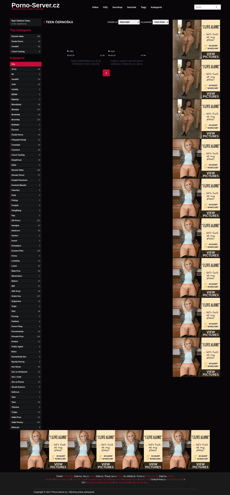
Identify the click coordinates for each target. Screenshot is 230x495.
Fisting (26, 200)
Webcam (26, 427)
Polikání (26, 321)
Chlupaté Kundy (26, 140)
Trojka (26, 412)
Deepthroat (26, 160)
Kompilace (26, 246)
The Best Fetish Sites (97, 479)
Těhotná (26, 407)
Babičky (26, 99)
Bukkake (26, 125)
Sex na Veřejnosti (26, 372)
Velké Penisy (26, 422)
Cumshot (26, 150)
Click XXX (144, 479)
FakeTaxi (26, 190)
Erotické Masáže (26, 185)
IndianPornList (131, 479)
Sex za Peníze (26, 382)
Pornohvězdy (26, 331)
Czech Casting (26, 51)
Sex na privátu (122, 482)
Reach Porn (116, 479)
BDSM (26, 94)
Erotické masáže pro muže (100, 482)
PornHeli (49, 479)
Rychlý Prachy (26, 362)
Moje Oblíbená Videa (26, 22)
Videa (95, 7)
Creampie (26, 145)
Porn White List (62, 479)
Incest (26, 241)
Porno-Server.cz (36, 7)
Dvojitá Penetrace (26, 180)
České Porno (26, 41)
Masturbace (26, 276)
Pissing (26, 316)
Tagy (143, 7)
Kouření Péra (26, 251)
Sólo (26, 397)
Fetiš (26, 195)
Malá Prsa (26, 271)
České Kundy (151, 476)
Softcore (26, 392)
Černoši (26, 130)
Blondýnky (26, 104)
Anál (26, 84)
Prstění (26, 342)
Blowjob (26, 109)
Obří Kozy (26, 291)
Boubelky (26, 115)
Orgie (26, 306)
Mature (26, 281)
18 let (26, 69)
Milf (26, 286)
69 (26, 74)
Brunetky (26, 120)
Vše (13, 64)
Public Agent (26, 347)
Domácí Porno (26, 175)
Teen (26, 402)
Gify (105, 7)
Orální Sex (26, 296)
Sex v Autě (26, 377)
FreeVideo (68, 476)
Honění (26, 236)
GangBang (26, 210)
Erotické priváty (175, 479)
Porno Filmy (26, 326)
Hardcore (26, 231)
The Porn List (78, 479)
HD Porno (26, 220)
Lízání (26, 266)
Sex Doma (26, 367)
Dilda (26, 165)
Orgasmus (26, 301)
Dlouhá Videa (26, 36)
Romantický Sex (26, 357)
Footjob (26, 205)
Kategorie (156, 7)
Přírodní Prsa (26, 336)
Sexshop (117, 7)
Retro (26, 352)
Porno (92, 476)
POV (26, 311)
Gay (26, 215)
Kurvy (26, 256)
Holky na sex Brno (139, 482)
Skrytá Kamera (26, 387)
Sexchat (131, 7)
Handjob (26, 225)
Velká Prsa (26, 417)
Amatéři (26, 46)
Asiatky (26, 89)
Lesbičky (26, 261)
